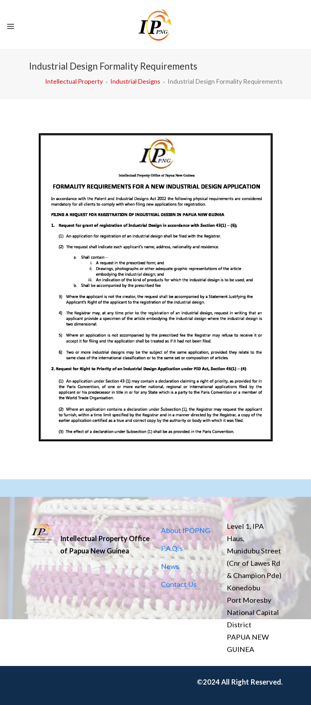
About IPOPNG (185, 530)
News (170, 566)
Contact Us (179, 584)
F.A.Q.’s (172, 548)
